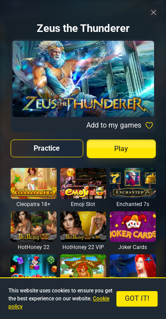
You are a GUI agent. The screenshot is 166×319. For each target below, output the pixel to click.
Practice (47, 148)
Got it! (137, 298)
